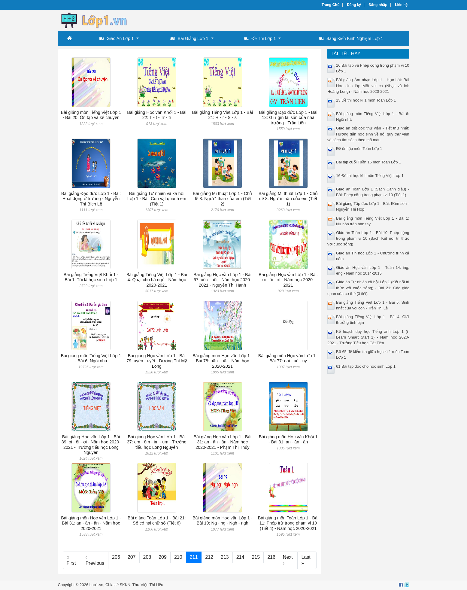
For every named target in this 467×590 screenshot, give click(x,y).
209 (163, 557)
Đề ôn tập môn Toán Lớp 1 (359, 148)
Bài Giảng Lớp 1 (189, 38)
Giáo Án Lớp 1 (116, 38)
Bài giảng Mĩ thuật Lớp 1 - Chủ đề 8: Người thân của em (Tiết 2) (222, 198)
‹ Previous (95, 560)
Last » (305, 560)
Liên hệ (401, 5)
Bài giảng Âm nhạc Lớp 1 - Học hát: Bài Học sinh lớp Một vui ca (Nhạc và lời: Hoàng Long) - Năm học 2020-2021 (368, 85)
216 (271, 557)
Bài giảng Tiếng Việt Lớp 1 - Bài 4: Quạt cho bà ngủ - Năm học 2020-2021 (156, 279)
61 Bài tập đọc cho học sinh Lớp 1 (366, 366)
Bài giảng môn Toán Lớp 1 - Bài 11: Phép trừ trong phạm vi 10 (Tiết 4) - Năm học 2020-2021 (288, 523)
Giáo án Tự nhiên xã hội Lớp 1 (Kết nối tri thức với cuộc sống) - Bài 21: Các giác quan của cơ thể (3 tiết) (368, 288)
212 (209, 557)
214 (240, 557)
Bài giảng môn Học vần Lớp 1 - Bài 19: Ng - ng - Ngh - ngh (223, 520)
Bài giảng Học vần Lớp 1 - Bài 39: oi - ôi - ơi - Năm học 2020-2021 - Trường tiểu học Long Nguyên (91, 444)
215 (256, 557)
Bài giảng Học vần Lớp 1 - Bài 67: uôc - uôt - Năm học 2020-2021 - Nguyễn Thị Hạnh (222, 279)
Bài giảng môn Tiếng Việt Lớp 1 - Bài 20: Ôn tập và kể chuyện (91, 115)
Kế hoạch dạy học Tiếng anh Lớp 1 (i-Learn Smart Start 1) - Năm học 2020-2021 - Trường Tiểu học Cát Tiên (368, 337)
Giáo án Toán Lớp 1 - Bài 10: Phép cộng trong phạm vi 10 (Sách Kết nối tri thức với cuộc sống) (368, 238)
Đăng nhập (377, 5)
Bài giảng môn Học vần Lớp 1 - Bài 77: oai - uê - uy (288, 358)
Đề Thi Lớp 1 (260, 38)
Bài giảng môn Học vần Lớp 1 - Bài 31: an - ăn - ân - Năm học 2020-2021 (91, 523)
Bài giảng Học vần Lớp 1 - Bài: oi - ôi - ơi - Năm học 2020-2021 (288, 279)
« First (71, 560)
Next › (288, 560)
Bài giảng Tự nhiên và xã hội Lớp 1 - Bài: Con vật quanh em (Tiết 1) (156, 198)
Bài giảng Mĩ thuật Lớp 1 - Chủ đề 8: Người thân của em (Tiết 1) (288, 198)
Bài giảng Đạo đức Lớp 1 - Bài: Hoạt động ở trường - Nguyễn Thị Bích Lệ (91, 198)
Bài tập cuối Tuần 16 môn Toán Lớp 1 (368, 162)
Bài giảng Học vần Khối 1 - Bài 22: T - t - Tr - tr (156, 115)
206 (116, 557)
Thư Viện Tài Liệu (147, 584)
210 (178, 557)
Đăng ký (354, 5)
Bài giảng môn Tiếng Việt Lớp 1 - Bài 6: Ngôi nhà (91, 358)
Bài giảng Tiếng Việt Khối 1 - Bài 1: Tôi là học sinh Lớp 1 (91, 277)
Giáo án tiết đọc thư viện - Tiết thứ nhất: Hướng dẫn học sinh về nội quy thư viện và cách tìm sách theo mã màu (368, 134)
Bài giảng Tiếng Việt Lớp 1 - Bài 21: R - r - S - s (222, 115)
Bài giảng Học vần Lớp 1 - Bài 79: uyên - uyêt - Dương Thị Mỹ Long (156, 361)
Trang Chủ (330, 5)
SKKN (125, 584)
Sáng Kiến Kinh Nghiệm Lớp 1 (351, 38)
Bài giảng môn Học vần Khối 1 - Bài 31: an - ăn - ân (288, 439)
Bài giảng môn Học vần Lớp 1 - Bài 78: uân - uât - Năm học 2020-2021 (223, 361)
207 (132, 557)
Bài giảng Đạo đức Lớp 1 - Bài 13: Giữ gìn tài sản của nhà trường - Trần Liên (288, 117)
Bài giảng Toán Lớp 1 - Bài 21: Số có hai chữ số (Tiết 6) (157, 520)
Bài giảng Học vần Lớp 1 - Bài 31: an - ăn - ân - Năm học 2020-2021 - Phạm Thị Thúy (222, 442)
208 (147, 557)
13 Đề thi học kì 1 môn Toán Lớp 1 (366, 100)
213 (225, 557)
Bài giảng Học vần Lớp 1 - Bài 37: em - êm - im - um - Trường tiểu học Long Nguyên (156, 442)
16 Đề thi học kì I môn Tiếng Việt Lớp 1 (370, 175)
